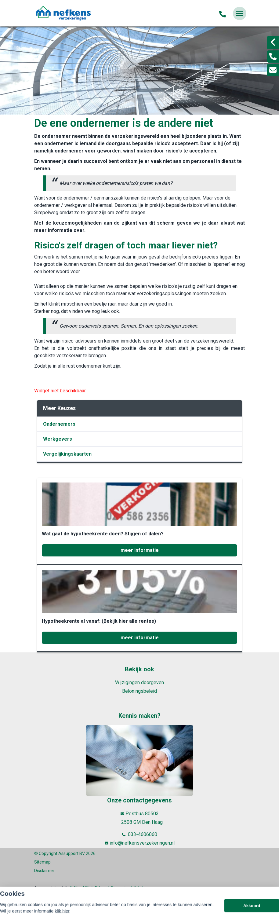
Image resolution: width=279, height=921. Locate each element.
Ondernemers (59, 424)
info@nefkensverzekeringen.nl (140, 843)
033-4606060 (139, 834)
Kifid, (89, 888)
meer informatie (140, 550)
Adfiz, (76, 888)
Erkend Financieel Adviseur (123, 888)
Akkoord (251, 913)
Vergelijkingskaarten (67, 454)
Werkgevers (57, 439)
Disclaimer (44, 870)
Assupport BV (71, 853)
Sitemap (42, 862)
